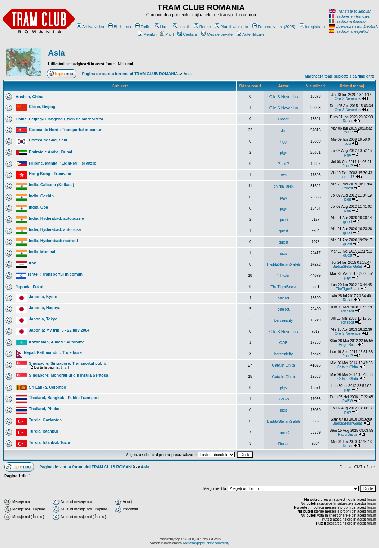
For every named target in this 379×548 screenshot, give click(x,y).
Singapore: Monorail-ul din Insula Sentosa (68, 375)
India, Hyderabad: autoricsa (55, 229)
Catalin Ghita (283, 365)
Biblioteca (119, 27)
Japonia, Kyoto (43, 296)
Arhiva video (90, 27)
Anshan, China (29, 97)
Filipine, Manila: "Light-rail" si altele (62, 163)
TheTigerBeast (283, 287)
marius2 (284, 432)
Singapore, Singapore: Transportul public (68, 363)
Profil (167, 34)
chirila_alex (284, 186)
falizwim (284, 275)
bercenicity (283, 320)
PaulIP (347, 132)
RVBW (284, 399)
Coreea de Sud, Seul (48, 140)
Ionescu (284, 298)
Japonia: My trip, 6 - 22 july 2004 (59, 330)
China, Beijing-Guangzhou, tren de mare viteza (59, 119)
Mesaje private (217, 34)
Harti (161, 27)
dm (283, 130)
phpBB (179, 539)
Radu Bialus (347, 435)
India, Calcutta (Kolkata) (51, 185)
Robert (347, 188)
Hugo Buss (348, 345)
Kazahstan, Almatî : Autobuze (56, 342)
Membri (147, 34)
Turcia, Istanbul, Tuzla (49, 442)
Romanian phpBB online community (206, 543)
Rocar (283, 119)
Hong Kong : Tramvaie (50, 173)
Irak (32, 263)
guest (283, 220)
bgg (283, 141)
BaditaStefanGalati (283, 264)
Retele (202, 27)
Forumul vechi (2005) (273, 27)
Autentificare (250, 34)
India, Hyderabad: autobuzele (56, 218)
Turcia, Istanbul (43, 431)
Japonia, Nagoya (44, 308)
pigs (283, 152)
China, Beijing (42, 106)
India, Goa (38, 207)
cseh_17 (347, 177)
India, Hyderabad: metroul (53, 240)
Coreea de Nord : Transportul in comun (65, 129)
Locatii (181, 27)
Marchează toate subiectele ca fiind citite (340, 76)
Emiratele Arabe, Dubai (50, 152)
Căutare (187, 34)
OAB (283, 343)
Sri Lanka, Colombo (47, 387)
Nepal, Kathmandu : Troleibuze (53, 352)
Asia (56, 52)
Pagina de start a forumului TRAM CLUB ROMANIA (130, 73)
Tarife (142, 27)
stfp (283, 175)
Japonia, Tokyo (43, 319)
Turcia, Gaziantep (45, 420)
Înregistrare (312, 27)
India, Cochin (41, 196)
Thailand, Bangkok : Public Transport (64, 397)
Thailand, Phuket (45, 409)
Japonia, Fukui (29, 287)
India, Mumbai (42, 252)
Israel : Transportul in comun (55, 274)
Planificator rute (231, 27)
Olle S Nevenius (283, 97)
